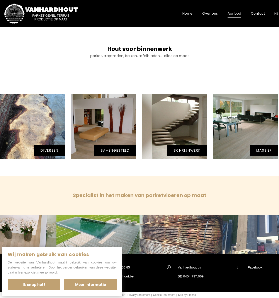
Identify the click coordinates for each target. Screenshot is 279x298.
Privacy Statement (139, 294)
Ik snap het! (34, 284)
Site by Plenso (187, 294)
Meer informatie (90, 284)
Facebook (255, 267)
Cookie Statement (164, 294)
